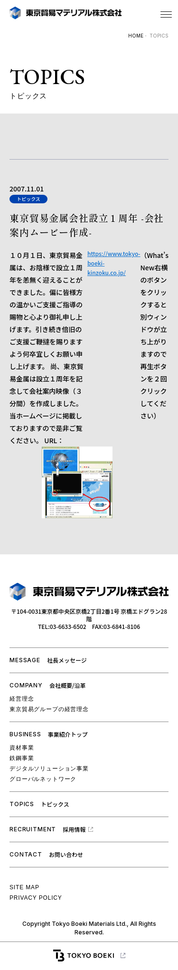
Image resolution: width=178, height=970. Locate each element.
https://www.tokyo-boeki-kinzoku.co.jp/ (114, 262)
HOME (135, 35)
